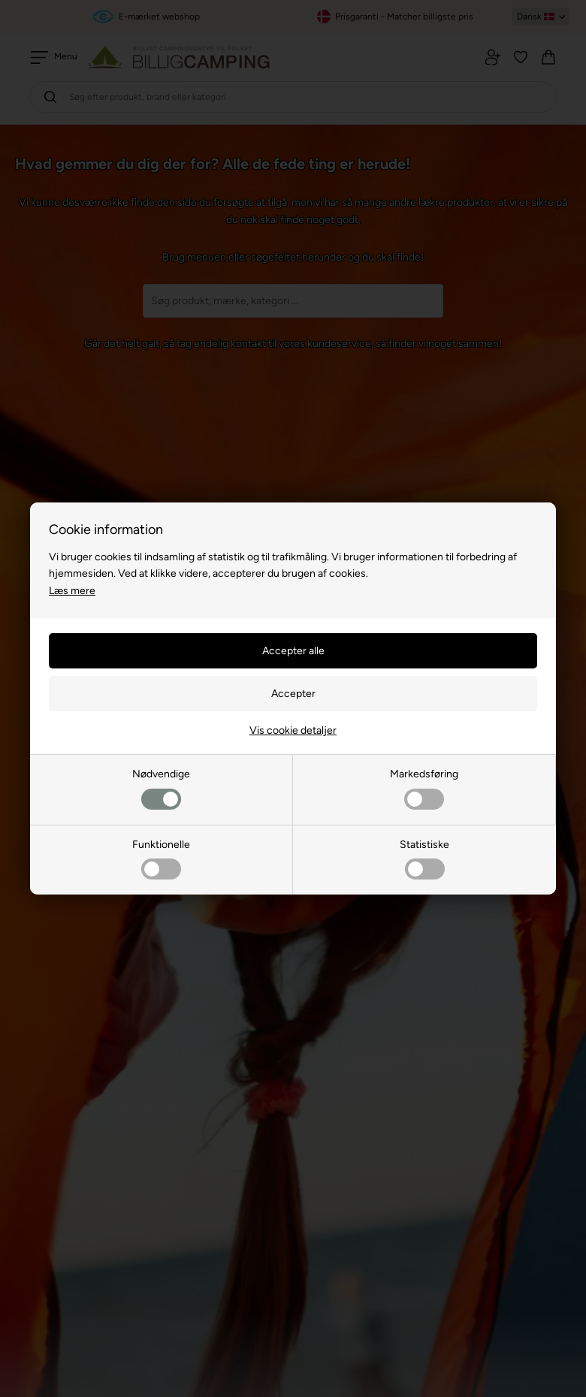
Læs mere (72, 590)
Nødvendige (161, 788)
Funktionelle (161, 859)
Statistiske (424, 859)
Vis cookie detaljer (293, 730)
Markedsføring (424, 788)
